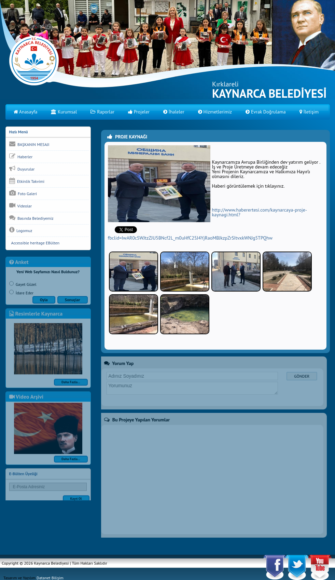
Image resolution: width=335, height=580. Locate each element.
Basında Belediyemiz (31, 218)
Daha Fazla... (70, 384)
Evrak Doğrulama (266, 112)
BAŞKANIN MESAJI (29, 144)
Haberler (21, 156)
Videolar (20, 205)
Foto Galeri (23, 193)
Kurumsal (64, 112)
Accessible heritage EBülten (34, 242)
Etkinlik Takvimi (26, 181)
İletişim (309, 112)
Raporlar (102, 112)
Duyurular (22, 168)
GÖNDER (299, 376)
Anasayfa (26, 112)
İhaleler (173, 112)
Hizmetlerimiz (215, 112)
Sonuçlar (72, 302)
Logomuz (20, 230)
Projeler (139, 112)
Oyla (44, 302)
